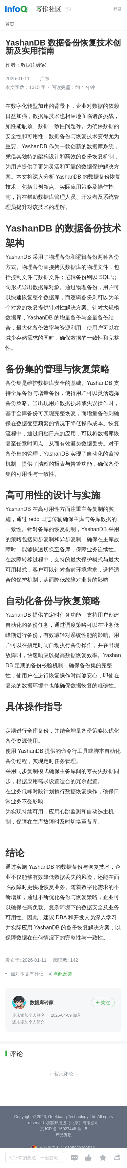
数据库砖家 (33, 65)
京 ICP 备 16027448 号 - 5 (63, 1129)
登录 (117, 9)
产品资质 (64, 1135)
